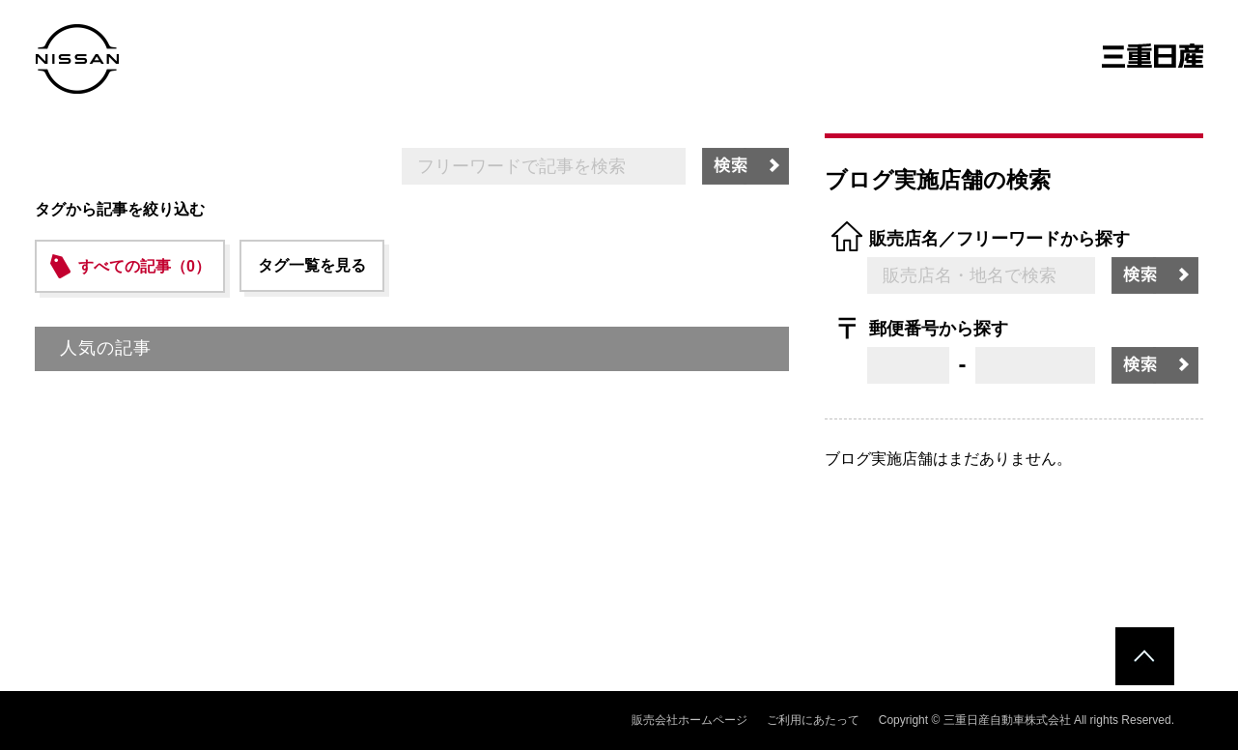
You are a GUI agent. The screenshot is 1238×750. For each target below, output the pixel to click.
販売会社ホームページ (689, 720)
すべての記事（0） (144, 266)
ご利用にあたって (813, 720)
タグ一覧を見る (312, 265)
